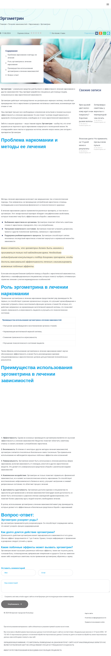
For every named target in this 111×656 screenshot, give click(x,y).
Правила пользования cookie (94, 622)
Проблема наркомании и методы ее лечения (22, 56)
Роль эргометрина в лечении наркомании (19, 63)
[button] (96, 33)
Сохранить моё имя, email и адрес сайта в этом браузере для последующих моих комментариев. (39, 596)
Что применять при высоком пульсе (100, 141)
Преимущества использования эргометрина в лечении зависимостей (23, 69)
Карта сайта (89, 613)
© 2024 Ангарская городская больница (18, 613)
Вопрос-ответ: (13, 75)
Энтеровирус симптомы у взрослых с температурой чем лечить (100, 111)
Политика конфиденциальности (95, 618)
